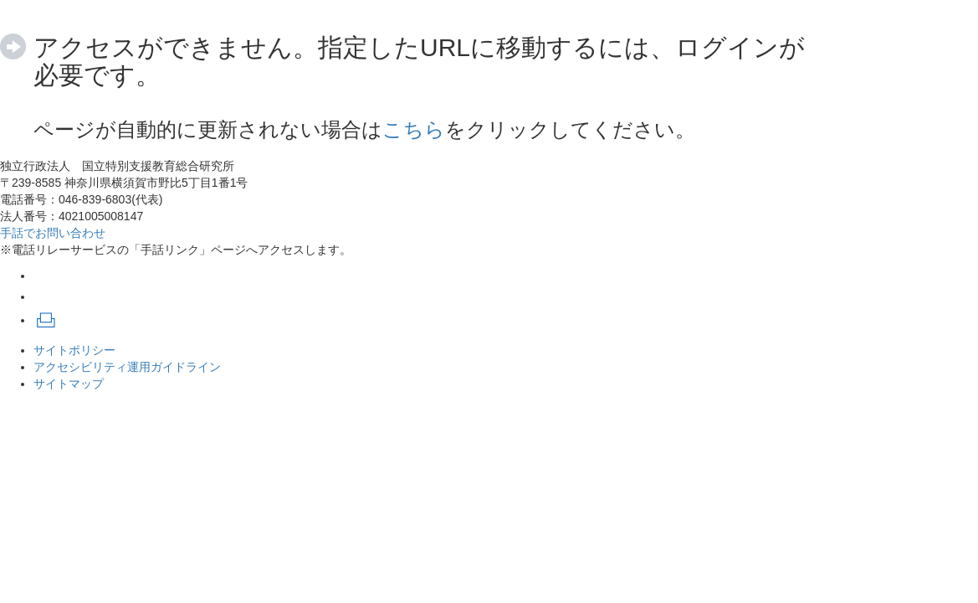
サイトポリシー (74, 350)
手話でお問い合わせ (52, 233)
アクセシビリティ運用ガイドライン (127, 367)
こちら (413, 129)
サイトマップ (68, 383)
